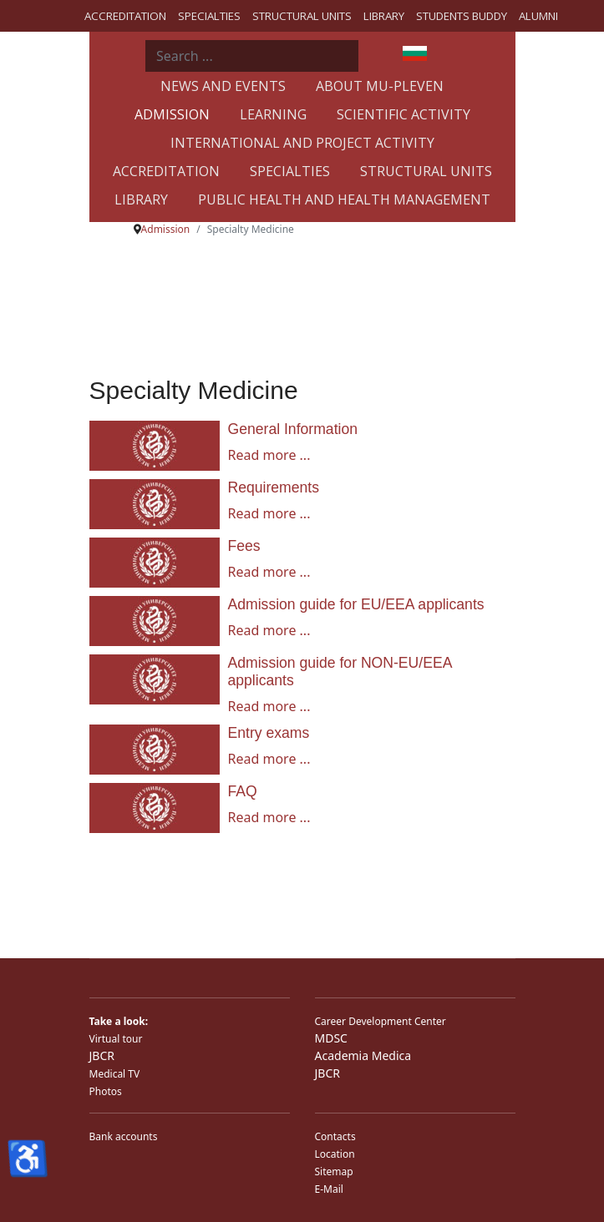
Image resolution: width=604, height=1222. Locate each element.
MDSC (331, 1038)
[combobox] (251, 56)
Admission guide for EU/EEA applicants (356, 604)
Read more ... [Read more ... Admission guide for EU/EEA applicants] (269, 630)
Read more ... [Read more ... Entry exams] (269, 759)
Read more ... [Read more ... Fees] (269, 572)
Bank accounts (123, 1136)
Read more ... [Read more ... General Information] (269, 455)
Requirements (274, 487)
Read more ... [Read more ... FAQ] (269, 817)
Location (335, 1154)
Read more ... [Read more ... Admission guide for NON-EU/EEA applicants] (269, 706)
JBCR (101, 1055)
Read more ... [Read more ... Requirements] (269, 513)
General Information (293, 429)
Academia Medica (363, 1055)
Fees (244, 546)
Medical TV (114, 1074)
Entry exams (269, 733)
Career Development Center (380, 1021)
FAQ (242, 791)
